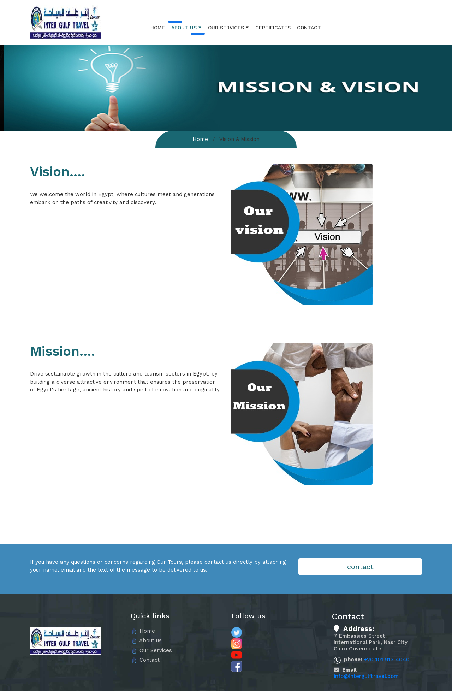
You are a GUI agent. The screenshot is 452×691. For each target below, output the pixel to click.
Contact (309, 27)
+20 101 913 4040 (387, 659)
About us (186, 27)
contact (360, 566)
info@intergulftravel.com (366, 676)
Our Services (228, 27)
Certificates (273, 27)
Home (157, 27)
